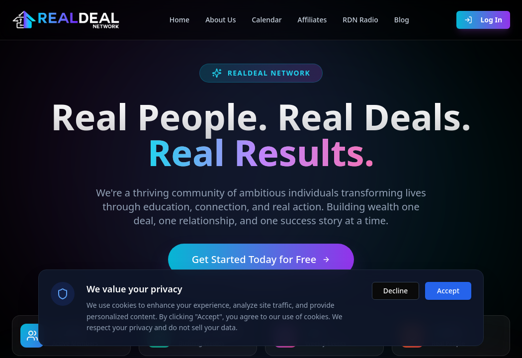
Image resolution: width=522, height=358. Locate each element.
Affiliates (312, 19)
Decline (395, 291)
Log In (483, 19)
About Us (220, 19)
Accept (448, 291)
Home (179, 19)
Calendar (266, 19)
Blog (401, 19)
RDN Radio (360, 19)
